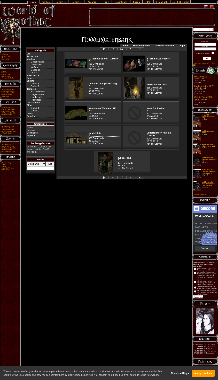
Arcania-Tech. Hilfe (8, 93)
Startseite (5, 54)
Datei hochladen (141, 45)
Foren (4, 71)
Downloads (32, 132)
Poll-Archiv (5, 59)
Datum (30, 127)
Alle (28, 53)
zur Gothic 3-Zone (8, 108)
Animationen (33, 56)
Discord (4, 73)
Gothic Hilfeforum (8, 146)
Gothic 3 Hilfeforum (8, 109)
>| (140, 49)
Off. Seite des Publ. (8, 151)
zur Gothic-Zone (7, 144)
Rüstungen (36, 100)
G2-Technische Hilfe (9, 131)
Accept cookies (203, 373)
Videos (30, 113)
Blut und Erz (200, 76)
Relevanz (31, 130)
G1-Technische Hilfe (9, 148)
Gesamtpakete (34, 102)
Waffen (34, 67)
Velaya (4, 166)
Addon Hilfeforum (7, 111)
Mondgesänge (7, 163)
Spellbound (6, 96)
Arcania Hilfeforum (7, 91)
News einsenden (7, 58)
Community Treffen (8, 78)
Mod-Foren (5, 170)
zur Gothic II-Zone (8, 126)
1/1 (121, 49)
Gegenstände (37, 61)
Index (125, 45)
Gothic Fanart (6, 76)
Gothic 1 (35, 83)
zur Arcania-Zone (8, 89)
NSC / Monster (38, 91)
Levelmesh (36, 64)
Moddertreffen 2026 (204, 86)
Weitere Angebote (200, 194)
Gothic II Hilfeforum (8, 128)
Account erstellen (164, 45)
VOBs (34, 72)
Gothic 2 (35, 86)
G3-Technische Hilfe (9, 113)
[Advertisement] (152, 17)
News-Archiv (6, 56)
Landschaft (36, 97)
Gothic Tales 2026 (203, 97)
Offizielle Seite (7, 94)
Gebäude (35, 70)
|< (104, 49)
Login (182, 45)
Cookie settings (180, 373)
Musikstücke (33, 75)
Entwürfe (31, 116)
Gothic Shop (6, 74)
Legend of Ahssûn (8, 168)
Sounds (30, 78)
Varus (4, 164)
